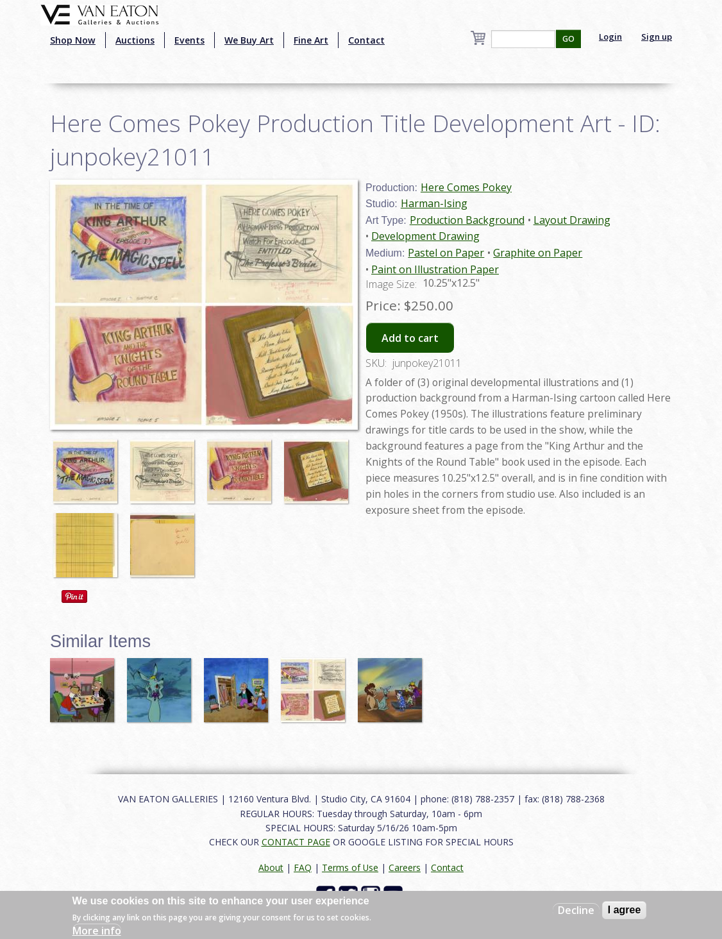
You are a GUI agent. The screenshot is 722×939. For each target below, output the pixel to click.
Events (189, 40)
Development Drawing (425, 236)
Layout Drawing (571, 220)
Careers (405, 867)
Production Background (467, 220)
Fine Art (311, 40)
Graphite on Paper (537, 253)
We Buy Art (249, 40)
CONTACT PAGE (296, 842)
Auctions (135, 40)
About (270, 867)
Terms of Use (350, 867)
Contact (366, 40)
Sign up (656, 36)
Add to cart (410, 338)
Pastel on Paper (446, 253)
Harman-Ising (434, 203)
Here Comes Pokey (466, 187)
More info (96, 931)
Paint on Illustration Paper (435, 269)
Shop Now (73, 40)
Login (610, 36)
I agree (624, 909)
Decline (576, 910)
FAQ (303, 867)
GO (568, 38)
